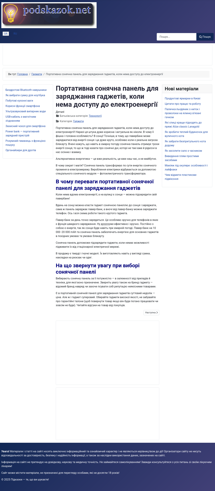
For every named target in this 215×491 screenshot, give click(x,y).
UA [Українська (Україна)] (6, 33)
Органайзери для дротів (21, 150)
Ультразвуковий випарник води (26, 111)
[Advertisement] (67, 55)
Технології (95, 115)
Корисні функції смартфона (23, 106)
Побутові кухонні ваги (19, 100)
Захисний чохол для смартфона (26, 126)
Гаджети (78, 121)
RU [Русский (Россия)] (15, 33)
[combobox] (177, 37)
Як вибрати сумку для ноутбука (25, 95)
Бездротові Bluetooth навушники (26, 89)
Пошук (205, 36)
